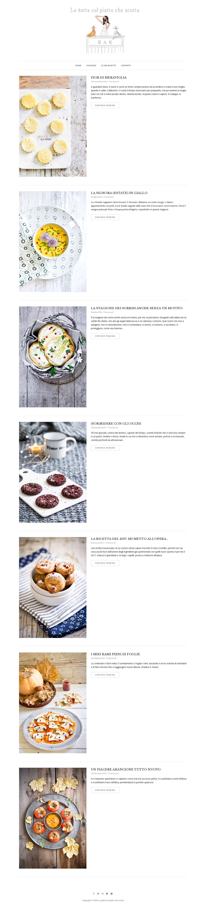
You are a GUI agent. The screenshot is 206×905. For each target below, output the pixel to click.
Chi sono (91, 65)
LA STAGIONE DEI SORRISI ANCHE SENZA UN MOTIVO (137, 308)
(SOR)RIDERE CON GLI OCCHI (116, 423)
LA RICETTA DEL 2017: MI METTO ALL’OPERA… (129, 539)
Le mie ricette (108, 65)
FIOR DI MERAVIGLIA (109, 77)
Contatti (126, 65)
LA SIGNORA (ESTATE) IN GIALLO (119, 193)
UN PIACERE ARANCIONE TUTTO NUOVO (126, 769)
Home (78, 65)
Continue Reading (105, 105)
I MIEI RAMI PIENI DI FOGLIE (115, 654)
